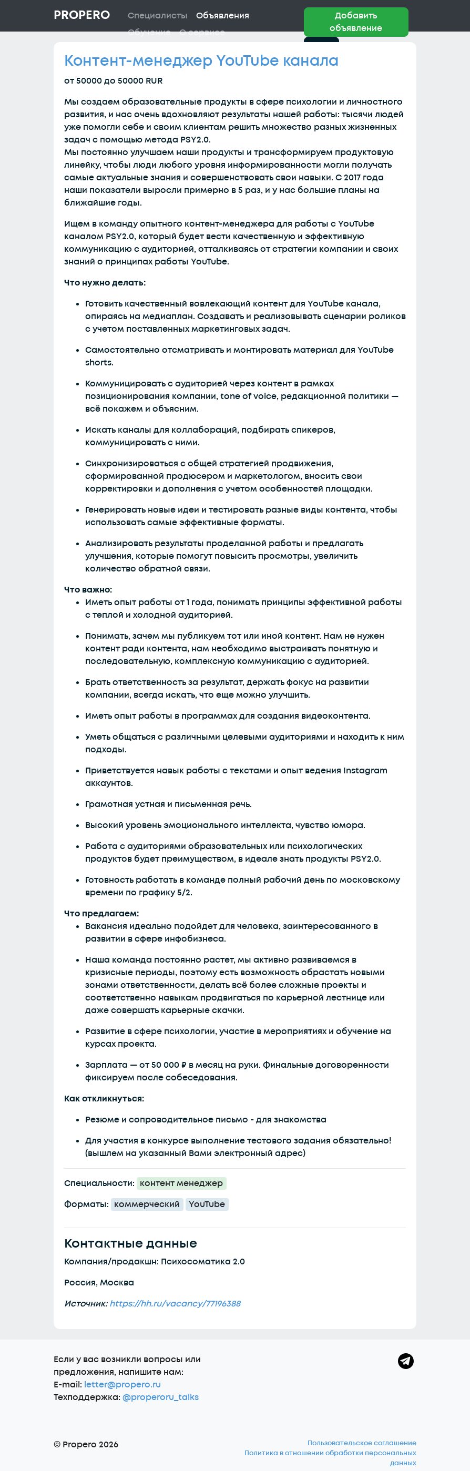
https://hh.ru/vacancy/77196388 (174, 1304)
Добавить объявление (356, 22)
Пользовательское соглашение (362, 1443)
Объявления (222, 16)
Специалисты (158, 16)
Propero (82, 15)
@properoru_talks (160, 1397)
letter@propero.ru (122, 1385)
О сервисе (202, 32)
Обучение (149, 32)
